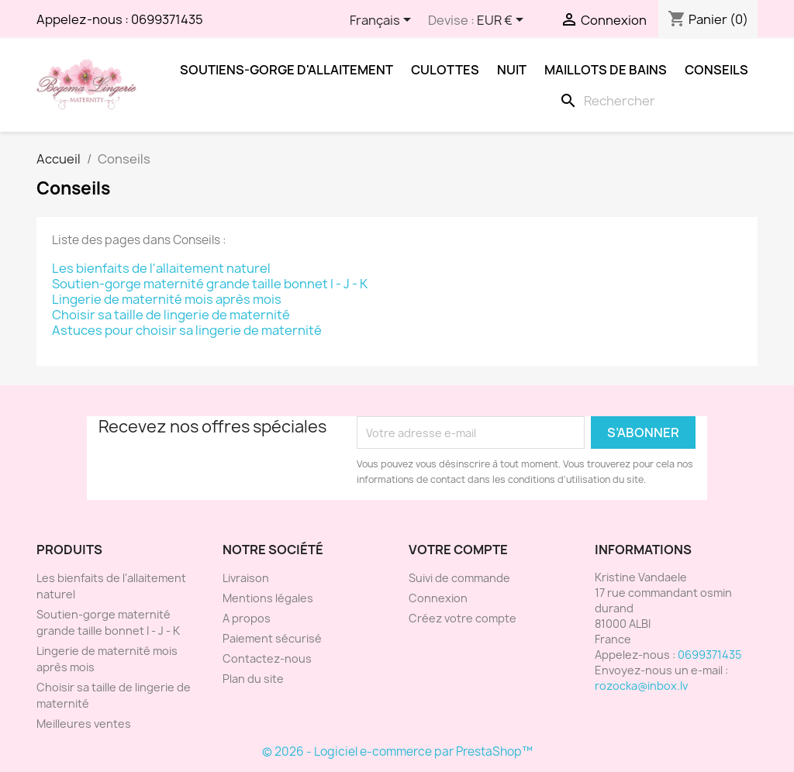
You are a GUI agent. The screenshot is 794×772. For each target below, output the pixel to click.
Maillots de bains (605, 69)
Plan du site (253, 678)
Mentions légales (268, 598)
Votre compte (458, 549)
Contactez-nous (267, 658)
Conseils (716, 69)
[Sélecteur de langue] (383, 21)
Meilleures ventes (83, 723)
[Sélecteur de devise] (503, 21)
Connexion (438, 598)
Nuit (511, 69)
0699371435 (167, 19)
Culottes (445, 69)
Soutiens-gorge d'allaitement (286, 69)
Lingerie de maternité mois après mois (166, 299)
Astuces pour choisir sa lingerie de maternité (187, 330)
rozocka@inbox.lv (641, 685)
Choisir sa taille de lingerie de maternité (171, 314)
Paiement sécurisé (272, 638)
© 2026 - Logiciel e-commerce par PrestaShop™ (397, 751)
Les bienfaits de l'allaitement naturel (161, 268)
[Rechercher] (655, 100)
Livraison (246, 577)
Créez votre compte (462, 618)
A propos (247, 618)
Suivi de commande (459, 577)
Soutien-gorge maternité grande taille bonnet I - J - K (210, 283)
